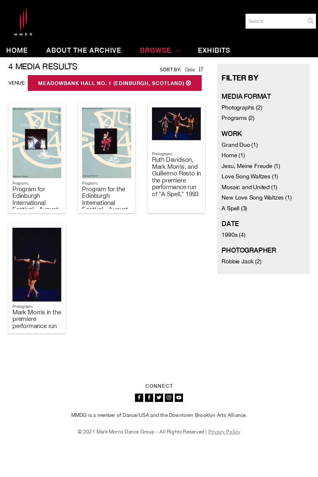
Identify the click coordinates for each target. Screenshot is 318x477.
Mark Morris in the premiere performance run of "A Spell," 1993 (36, 322)
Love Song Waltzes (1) (250, 176)
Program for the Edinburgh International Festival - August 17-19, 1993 (105, 202)
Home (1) (233, 155)
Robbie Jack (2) (241, 261)
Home (17, 50)
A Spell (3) (234, 208)
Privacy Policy (224, 432)
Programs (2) (238, 117)
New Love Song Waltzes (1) (257, 197)
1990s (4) (233, 234)
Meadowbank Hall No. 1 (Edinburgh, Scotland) (114, 83)
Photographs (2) (242, 107)
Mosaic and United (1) (249, 187)
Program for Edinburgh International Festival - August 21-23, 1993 (35, 202)
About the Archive (83, 50)
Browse (160, 50)
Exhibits (214, 50)
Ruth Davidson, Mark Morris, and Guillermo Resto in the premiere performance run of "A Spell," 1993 (176, 176)
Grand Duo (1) (240, 144)
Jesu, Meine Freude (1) (251, 166)
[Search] (275, 21)
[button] (310, 21)
